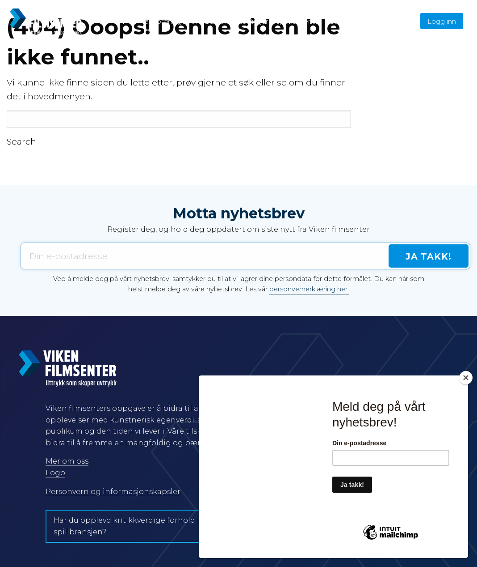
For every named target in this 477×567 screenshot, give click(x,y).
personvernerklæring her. (309, 289)
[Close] (466, 377)
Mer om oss (67, 461)
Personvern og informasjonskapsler (113, 491)
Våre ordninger (164, 21)
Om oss (341, 21)
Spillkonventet (299, 21)
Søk (402, 21)
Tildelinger (251, 21)
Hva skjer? (212, 21)
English (373, 21)
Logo (55, 473)
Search (21, 141)
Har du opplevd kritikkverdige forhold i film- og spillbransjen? (142, 526)
